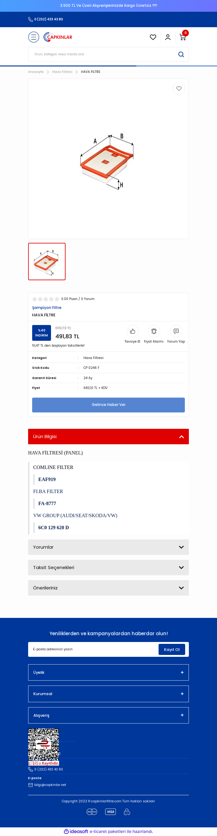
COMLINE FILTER (53, 467)
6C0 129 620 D (53, 527)
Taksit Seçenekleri (53, 567)
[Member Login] (168, 37)
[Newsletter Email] (108, 649)
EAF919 (47, 479)
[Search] (108, 54)
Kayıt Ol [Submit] (172, 649)
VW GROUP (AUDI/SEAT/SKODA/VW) (75, 515)
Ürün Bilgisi (45, 436)
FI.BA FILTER (48, 491)
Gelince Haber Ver (109, 404)
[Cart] (182, 37)
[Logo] (58, 37)
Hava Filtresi (93, 358)
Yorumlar (43, 547)
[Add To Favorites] (179, 88)
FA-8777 (47, 503)
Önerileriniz (45, 588)
